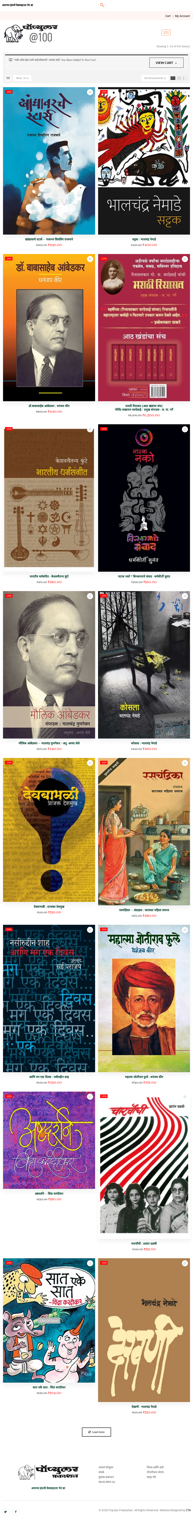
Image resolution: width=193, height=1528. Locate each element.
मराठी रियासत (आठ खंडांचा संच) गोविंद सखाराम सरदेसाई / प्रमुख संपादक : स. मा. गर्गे (144, 408)
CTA (188, 1510)
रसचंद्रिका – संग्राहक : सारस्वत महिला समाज (144, 910)
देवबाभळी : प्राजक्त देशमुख (49, 907)
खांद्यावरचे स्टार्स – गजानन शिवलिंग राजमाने (49, 239)
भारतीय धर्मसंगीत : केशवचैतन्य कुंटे (49, 576)
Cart (168, 16)
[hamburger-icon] (166, 32)
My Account (182, 16)
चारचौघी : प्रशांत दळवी (144, 1243)
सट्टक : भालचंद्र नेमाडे (144, 239)
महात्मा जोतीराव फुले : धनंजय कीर (144, 1077)
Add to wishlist (90, 92)
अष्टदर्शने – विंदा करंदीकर (49, 1194)
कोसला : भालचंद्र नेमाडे (144, 743)
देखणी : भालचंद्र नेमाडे (144, 1407)
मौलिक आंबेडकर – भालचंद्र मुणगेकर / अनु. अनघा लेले (49, 743)
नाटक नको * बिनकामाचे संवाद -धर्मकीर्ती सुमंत (144, 576)
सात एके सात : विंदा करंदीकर (49, 1387)
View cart (164, 63)
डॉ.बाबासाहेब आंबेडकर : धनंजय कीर (49, 406)
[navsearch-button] (102, 5)
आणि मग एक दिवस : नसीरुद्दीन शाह (49, 1077)
